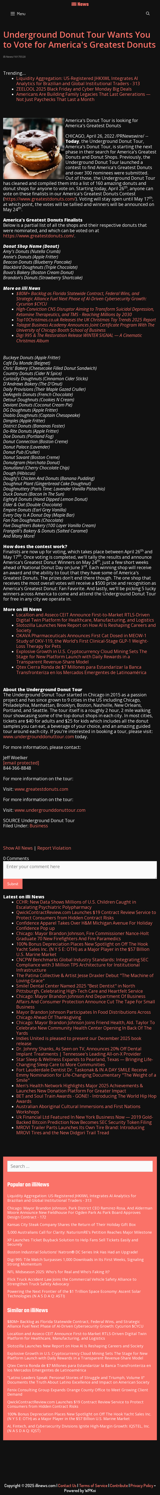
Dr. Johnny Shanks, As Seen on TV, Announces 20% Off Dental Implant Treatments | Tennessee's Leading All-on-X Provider (78, 1051)
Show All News (18, 848)
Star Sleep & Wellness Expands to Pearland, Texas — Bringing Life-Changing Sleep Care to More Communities (84, 1061)
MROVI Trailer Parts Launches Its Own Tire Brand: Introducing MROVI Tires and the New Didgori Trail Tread (80, 1130)
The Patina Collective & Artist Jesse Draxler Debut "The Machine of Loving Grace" (85, 978)
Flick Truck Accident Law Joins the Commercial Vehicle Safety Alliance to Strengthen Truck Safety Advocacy (71, 1281)
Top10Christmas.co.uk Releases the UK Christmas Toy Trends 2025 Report (86, 320)
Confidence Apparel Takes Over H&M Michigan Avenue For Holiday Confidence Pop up (84, 925)
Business (39, 826)
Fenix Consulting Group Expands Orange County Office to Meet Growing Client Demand (77, 1392)
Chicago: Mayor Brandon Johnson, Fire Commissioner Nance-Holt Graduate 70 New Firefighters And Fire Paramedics (82, 935)
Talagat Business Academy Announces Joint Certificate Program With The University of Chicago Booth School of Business (85, 327)
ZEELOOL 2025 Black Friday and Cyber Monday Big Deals (74, 89)
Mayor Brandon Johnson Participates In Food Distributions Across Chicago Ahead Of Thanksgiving (83, 1014)
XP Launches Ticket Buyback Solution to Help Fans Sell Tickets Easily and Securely (72, 1242)
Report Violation (54, 848)
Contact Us (67, 1485)
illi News (80, 4)
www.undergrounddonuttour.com (38, 736)
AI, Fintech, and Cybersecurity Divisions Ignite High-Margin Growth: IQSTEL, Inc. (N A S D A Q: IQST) (78, 1428)
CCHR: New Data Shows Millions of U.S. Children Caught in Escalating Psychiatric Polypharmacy (76, 904)
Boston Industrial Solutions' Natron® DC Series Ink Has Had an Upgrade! (72, 1251)
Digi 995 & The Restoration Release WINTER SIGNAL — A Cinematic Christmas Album (79, 337)
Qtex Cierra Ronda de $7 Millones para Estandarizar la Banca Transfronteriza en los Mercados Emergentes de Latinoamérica (81, 669)
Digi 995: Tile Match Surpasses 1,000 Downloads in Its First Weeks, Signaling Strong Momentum (75, 1262)
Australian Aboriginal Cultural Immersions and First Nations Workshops (78, 1109)
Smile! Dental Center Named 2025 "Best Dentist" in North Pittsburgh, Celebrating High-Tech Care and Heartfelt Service (79, 988)
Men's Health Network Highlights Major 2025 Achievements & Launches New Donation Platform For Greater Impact (79, 1088)
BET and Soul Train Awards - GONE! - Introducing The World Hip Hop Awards (86, 1098)
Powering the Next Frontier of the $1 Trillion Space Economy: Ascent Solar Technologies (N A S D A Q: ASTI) (74, 1293)
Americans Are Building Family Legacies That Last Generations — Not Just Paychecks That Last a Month (83, 96)
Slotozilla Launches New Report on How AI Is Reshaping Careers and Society (86, 627)
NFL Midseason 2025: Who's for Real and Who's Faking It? (58, 1271)
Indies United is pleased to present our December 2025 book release (78, 1040)
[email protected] (21, 763)
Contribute (119, 1485)
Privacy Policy (141, 1485)
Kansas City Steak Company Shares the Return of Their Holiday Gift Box (71, 1224)
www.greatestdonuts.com (41, 789)
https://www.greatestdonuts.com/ (39, 199)
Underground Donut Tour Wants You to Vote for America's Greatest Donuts (79, 39)
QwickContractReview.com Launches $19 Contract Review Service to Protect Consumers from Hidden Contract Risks (86, 914)
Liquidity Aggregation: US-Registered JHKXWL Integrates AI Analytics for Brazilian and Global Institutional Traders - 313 (78, 80)
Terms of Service (93, 1485)
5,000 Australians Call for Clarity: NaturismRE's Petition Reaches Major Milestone (79, 1232)
